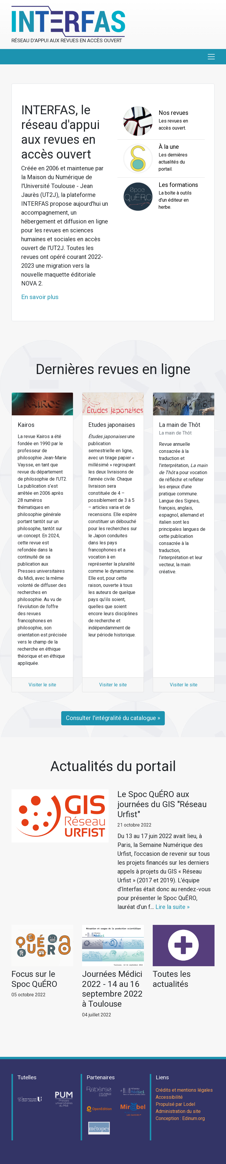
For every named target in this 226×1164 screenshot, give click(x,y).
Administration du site (178, 1111)
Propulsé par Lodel (175, 1104)
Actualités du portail (113, 766)
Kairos (26, 424)
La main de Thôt (179, 424)
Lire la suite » (172, 906)
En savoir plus (40, 297)
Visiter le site (42, 685)
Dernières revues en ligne (113, 369)
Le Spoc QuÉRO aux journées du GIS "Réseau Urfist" (162, 804)
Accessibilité (169, 1097)
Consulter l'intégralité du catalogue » (113, 717)
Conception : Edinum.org (180, 1118)
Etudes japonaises (111, 424)
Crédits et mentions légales (184, 1090)
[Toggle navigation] (211, 56)
